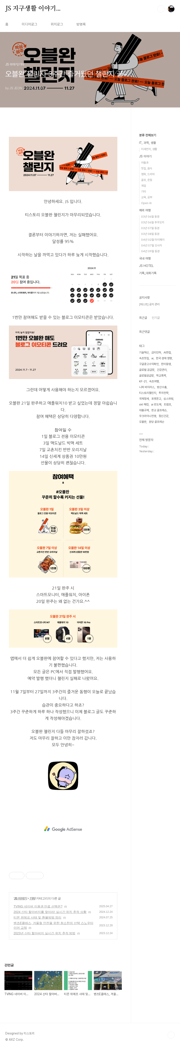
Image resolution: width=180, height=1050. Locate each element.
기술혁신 (144, 352)
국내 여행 (145, 258)
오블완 (142, 421)
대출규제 (144, 410)
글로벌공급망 (146, 375)
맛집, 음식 (146, 168)
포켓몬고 (156, 398)
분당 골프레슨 (156, 421)
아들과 (144, 162)
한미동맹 (166, 364)
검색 (161, 9)
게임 (143, 185)
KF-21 (143, 381)
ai (152, 358)
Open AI (146, 203)
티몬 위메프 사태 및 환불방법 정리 (37, 917)
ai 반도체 (156, 404)
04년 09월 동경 (150, 251)
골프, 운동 (146, 180)
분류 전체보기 (147, 135)
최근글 (143, 318)
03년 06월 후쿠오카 (152, 222)
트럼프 (167, 404)
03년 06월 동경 (150, 216)
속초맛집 (144, 358)
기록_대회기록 (147, 273)
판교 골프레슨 (159, 410)
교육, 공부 (146, 197)
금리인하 (156, 352)
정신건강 (163, 416)
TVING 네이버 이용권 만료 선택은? (38, 906)
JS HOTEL (146, 266)
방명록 (81, 24)
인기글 (156, 318)
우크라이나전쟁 (147, 416)
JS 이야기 (20, 898)
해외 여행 (145, 210)
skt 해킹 (144, 404)
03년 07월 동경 (150, 228)
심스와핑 (168, 398)
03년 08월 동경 (150, 234)
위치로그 (57, 24)
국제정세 (144, 398)
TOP (171, 1035)
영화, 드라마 (148, 174)
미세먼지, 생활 (149, 149)
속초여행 (154, 381)
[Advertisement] (63, 829)
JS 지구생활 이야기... (33, 9)
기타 (32, 898)
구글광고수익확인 (149, 364)
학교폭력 (161, 375)
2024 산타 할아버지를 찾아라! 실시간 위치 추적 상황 (50, 912)
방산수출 (162, 387)
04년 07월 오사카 (151, 245)
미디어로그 (29, 24)
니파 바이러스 (146, 387)
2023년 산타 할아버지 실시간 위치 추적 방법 (44, 933)
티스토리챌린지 (147, 393)
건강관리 (162, 369)
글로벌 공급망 (146, 369)
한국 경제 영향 (164, 358)
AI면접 (167, 352)
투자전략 (163, 393)
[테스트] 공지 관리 (149, 304)
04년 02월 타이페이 (152, 239)
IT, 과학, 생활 (147, 143)
